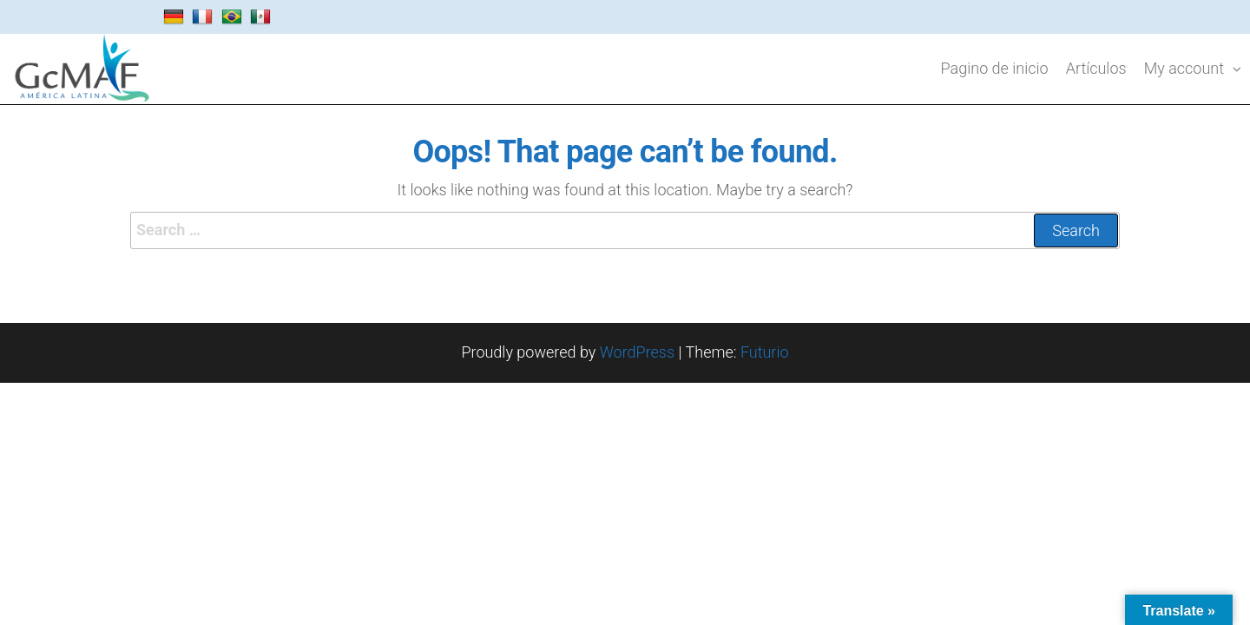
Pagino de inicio (995, 68)
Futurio (764, 352)
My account (1184, 68)
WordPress (637, 352)
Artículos (1096, 68)
